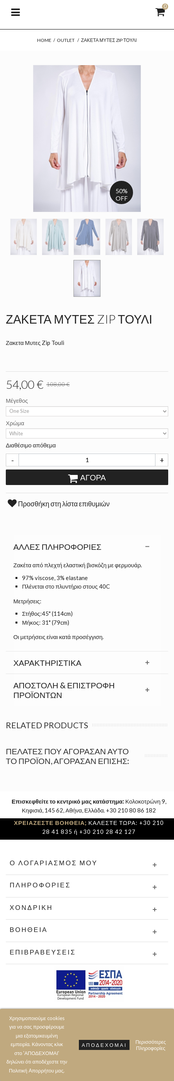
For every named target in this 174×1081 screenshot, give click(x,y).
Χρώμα (16, 422)
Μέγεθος (17, 400)
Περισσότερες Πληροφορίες (150, 1045)
